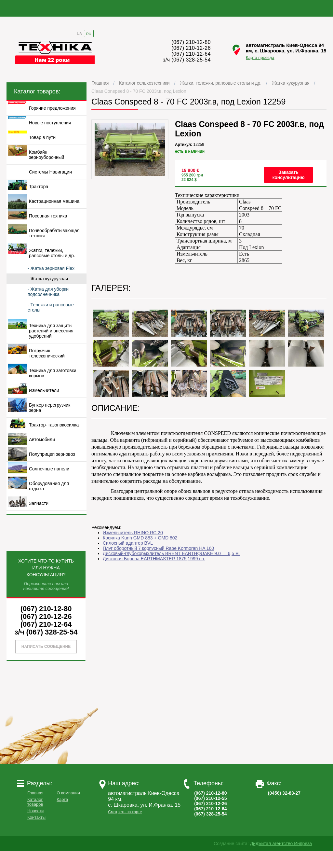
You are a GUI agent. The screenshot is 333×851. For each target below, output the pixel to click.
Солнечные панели (49, 468)
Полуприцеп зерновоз (52, 454)
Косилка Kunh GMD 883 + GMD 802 (140, 537)
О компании (68, 792)
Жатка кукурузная (291, 83)
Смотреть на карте (125, 812)
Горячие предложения (52, 108)
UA (79, 33)
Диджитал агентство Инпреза (281, 843)
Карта (62, 799)
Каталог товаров (35, 802)
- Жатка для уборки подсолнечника (48, 291)
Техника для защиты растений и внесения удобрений (51, 331)
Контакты (36, 817)
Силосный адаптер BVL (128, 543)
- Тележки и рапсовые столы (51, 307)
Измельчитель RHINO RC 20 (133, 532)
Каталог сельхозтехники (144, 83)
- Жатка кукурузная (48, 278)
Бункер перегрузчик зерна (49, 407)
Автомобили (42, 439)
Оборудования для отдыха (49, 486)
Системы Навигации (50, 171)
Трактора (38, 186)
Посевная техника (48, 215)
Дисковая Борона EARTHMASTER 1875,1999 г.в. (154, 558)
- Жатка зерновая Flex (51, 268)
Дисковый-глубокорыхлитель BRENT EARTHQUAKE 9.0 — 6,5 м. (171, 553)
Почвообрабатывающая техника (54, 233)
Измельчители (44, 390)
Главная (100, 83)
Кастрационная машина (54, 201)
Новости (35, 810)
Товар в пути (42, 137)
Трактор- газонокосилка (54, 424)
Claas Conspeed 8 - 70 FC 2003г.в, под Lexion (138, 91)
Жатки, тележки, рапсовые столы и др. (220, 83)
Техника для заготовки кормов (52, 373)
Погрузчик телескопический (47, 353)
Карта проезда (260, 57)
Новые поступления (50, 122)
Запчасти (38, 503)
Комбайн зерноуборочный (46, 154)
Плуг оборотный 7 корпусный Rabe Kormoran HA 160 (158, 548)
